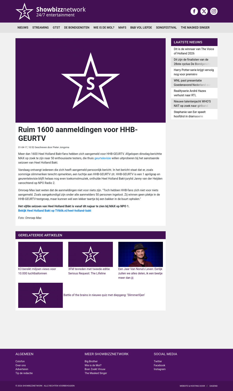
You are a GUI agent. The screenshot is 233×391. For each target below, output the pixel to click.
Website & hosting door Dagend (199, 386)
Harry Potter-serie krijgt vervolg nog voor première (194, 72)
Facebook (159, 365)
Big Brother (91, 361)
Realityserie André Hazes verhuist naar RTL (190, 93)
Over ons (20, 365)
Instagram (160, 369)
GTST (56, 27)
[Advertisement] (194, 179)
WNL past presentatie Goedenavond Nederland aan (192, 83)
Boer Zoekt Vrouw (95, 369)
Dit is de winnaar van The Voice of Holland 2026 (194, 51)
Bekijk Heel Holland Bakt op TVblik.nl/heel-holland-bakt (54, 210)
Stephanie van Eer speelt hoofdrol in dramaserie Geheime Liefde (190, 116)
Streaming (40, 27)
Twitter (158, 361)
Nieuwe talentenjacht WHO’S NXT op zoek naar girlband (192, 104)
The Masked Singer (195, 27)
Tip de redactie (24, 373)
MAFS (122, 27)
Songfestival (166, 27)
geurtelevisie (102, 158)
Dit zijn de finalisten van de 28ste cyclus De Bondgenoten (193, 62)
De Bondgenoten (76, 27)
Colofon (20, 361)
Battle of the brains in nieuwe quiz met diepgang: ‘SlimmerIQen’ (81, 295)
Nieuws (22, 27)
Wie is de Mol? (103, 27)
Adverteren (21, 369)
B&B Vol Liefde (141, 27)
